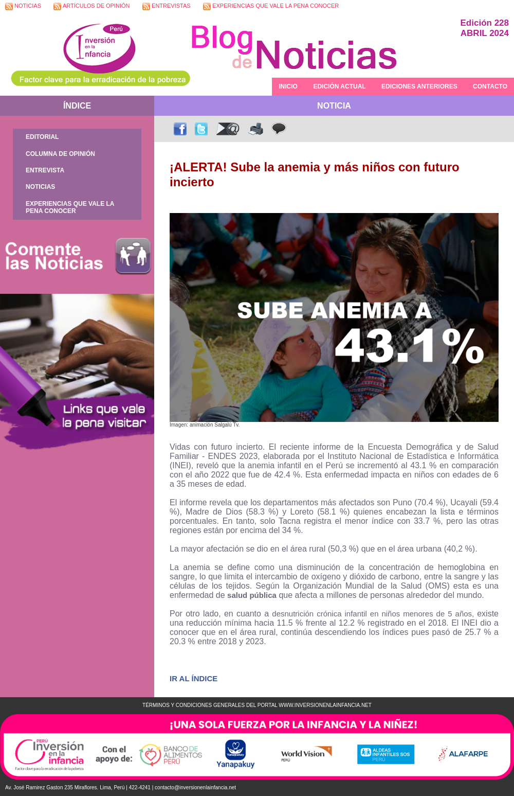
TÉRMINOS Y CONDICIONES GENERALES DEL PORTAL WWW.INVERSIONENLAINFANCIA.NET (257, 705)
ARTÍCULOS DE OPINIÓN (91, 6)
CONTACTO (490, 86)
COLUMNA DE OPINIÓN (60, 153)
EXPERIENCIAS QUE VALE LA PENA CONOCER (271, 6)
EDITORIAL (42, 136)
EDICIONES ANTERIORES (419, 86)
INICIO (288, 86)
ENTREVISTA (45, 170)
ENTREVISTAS (166, 6)
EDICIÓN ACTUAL (339, 86)
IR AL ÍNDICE (193, 678)
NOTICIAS (23, 6)
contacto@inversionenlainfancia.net (195, 787)
